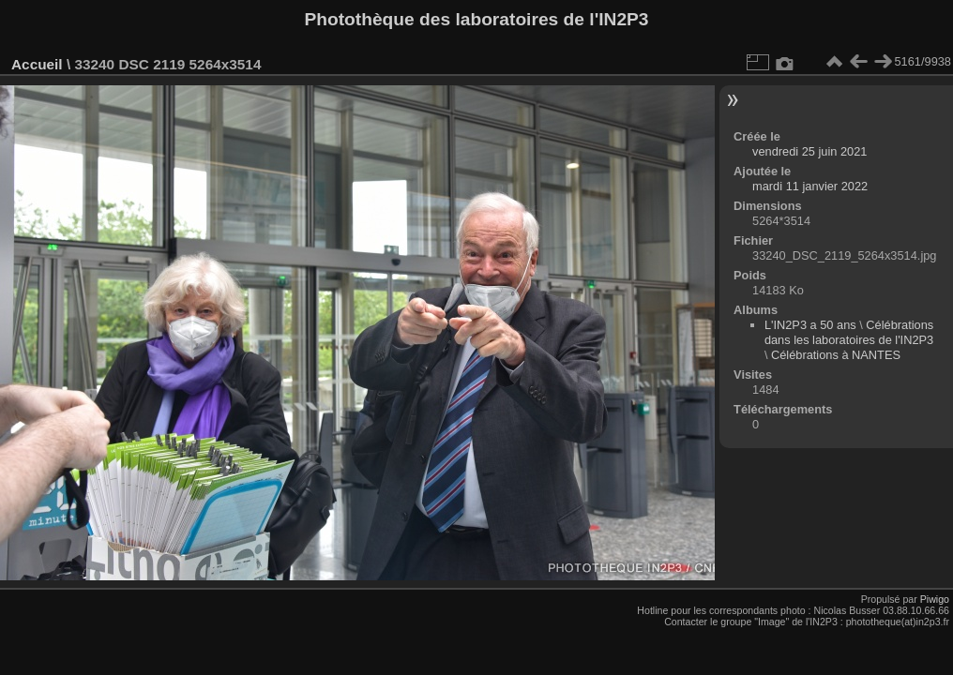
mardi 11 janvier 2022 (810, 186)
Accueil (37, 64)
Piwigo (934, 599)
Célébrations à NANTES (835, 355)
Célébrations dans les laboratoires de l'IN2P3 (848, 332)
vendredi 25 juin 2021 (809, 151)
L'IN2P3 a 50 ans (810, 325)
